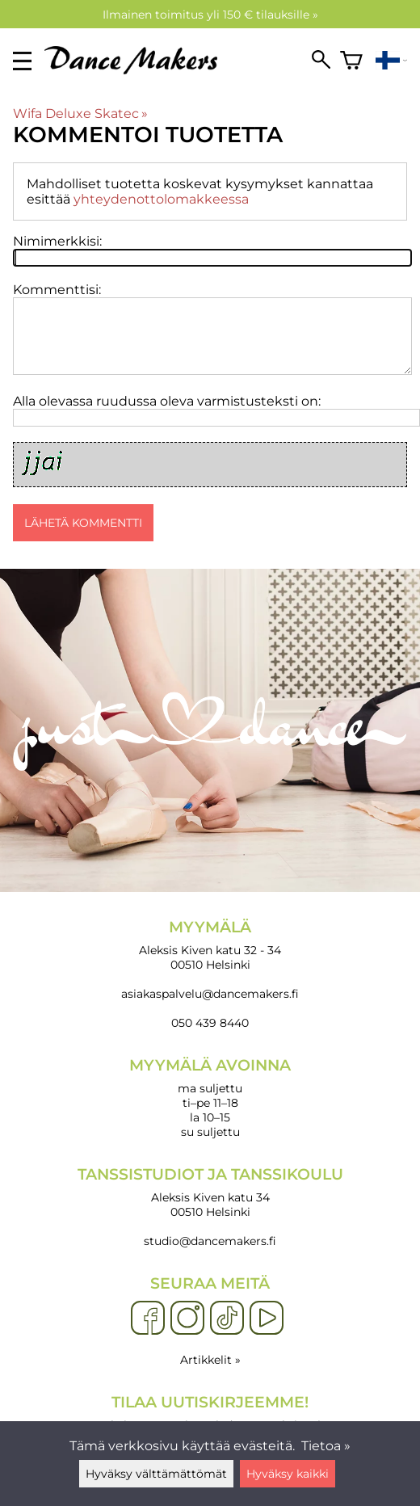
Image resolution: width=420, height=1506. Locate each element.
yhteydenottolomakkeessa (161, 199)
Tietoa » (326, 1445)
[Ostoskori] (351, 60)
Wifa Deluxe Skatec (80, 113)
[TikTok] (227, 1318)
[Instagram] (187, 1318)
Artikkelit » (210, 1359)
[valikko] (22, 61)
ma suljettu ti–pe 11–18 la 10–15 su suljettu (210, 1097)
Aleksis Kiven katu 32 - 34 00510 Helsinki (210, 945)
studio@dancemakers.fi (210, 1241)
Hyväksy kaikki (287, 1473)
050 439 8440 (210, 1023)
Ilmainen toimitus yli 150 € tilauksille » (210, 14)
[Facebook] (148, 1318)
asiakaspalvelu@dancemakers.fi (210, 993)
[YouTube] (267, 1318)
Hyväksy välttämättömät (156, 1473)
